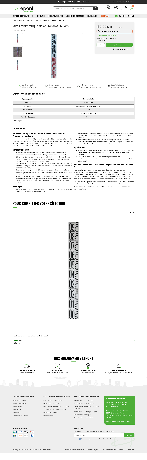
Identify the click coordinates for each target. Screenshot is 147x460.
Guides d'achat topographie (83, 400)
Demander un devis (123, 422)
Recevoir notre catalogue (82, 415)
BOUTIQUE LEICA (92, 16)
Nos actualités (17, 406)
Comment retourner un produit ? (84, 403)
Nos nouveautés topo (50, 413)
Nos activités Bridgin (19, 403)
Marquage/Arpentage (55, 16)
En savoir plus (101, 40)
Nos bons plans (48, 416)
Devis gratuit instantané (51, 403)
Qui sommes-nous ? (19, 400)
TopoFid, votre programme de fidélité (55, 409)
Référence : (17, 30)
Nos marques (17, 409)
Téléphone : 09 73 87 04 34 (72, 2)
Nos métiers (16, 413)
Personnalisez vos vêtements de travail (56, 406)
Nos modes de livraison (20, 416)
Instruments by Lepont (124, 16)
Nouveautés (41, 16)
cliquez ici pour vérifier (122, 439)
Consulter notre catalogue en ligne (85, 412)
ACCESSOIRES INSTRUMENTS (75, 16)
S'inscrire (129, 435)
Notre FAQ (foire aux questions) (84, 418)
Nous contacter (111, 422)
